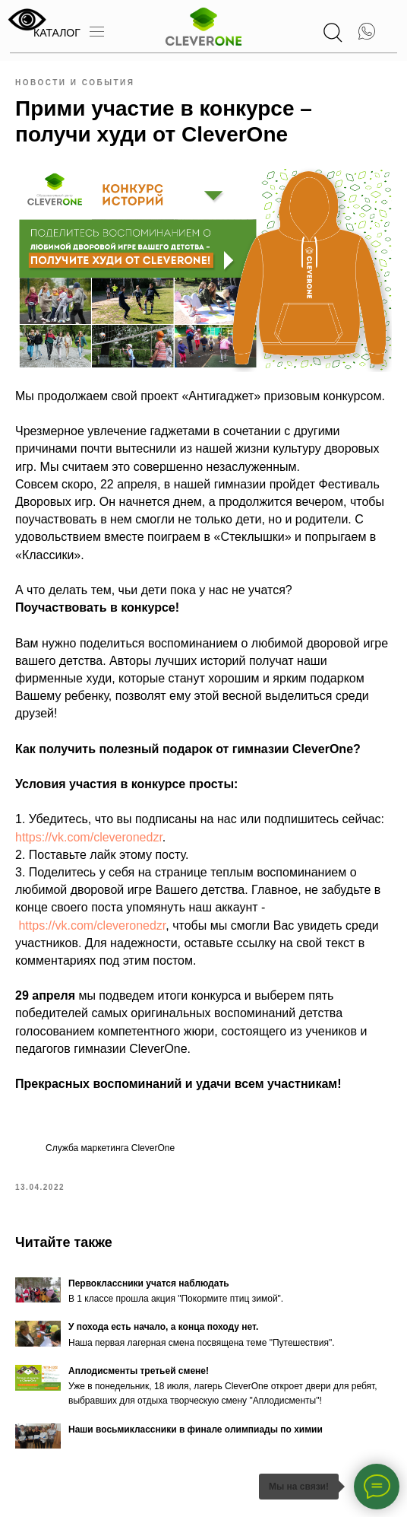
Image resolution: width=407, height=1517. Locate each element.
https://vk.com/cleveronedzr (88, 837)
